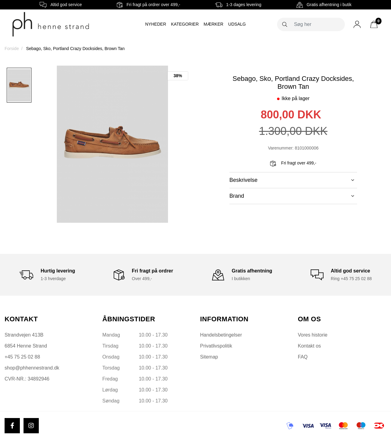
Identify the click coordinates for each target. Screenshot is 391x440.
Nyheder (155, 24)
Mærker (214, 24)
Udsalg (237, 24)
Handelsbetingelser (221, 334)
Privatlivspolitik (216, 345)
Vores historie (312, 334)
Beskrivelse (291, 180)
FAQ (303, 356)
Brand (291, 196)
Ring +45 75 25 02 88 (351, 278)
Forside (12, 48)
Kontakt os (309, 345)
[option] (19, 85)
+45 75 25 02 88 (22, 356)
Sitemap (209, 356)
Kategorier (185, 24)
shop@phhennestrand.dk (32, 367)
